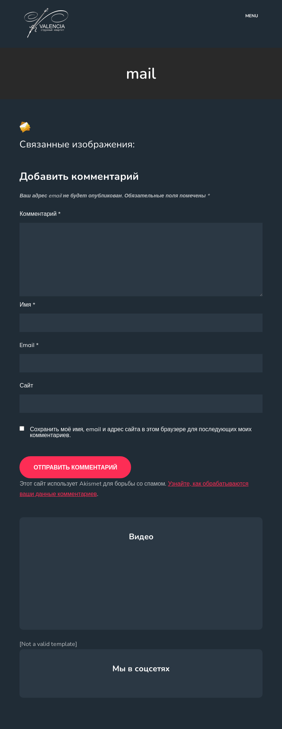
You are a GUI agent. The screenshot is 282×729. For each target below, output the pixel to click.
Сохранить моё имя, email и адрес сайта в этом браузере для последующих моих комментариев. (141, 432)
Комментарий (40, 213)
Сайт (26, 385)
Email (29, 345)
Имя (27, 304)
